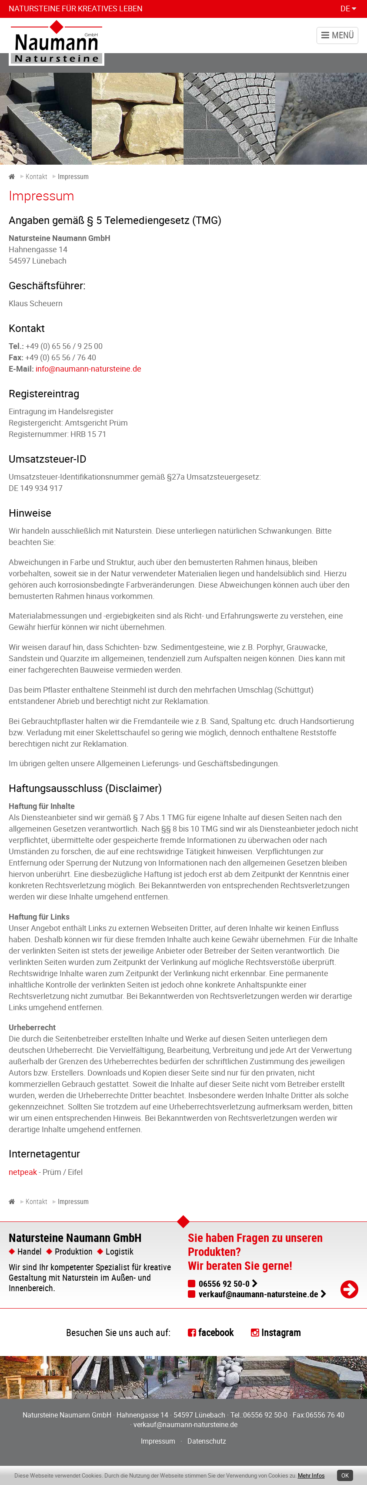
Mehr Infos (311, 1475)
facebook (216, 1332)
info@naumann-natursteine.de (88, 368)
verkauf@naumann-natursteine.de (258, 1294)
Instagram (281, 1332)
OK (345, 1475)
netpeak (23, 1172)
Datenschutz (206, 1441)
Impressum (158, 1441)
